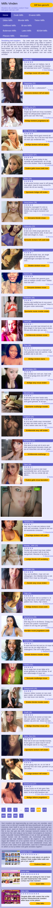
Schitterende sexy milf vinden (37, 430)
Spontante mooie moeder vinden (36, 311)
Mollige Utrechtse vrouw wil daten (36, 726)
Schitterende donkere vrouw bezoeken (36, 335)
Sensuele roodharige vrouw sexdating (36, 678)
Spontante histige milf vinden (36, 192)
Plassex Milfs (8, 36)
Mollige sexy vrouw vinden (37, 383)
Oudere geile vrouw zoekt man (36, 168)
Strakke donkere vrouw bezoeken (37, 266)
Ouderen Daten (40, 864)
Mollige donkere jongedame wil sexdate (36, 121)
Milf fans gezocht (41, 5)
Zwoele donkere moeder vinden (37, 654)
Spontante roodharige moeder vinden (36, 407)
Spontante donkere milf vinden (36, 750)
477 (32, 810)
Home (5, 15)
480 (3, 816)
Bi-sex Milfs (26, 25)
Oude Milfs (18, 15)
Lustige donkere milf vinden (36, 774)
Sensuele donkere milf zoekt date (36, 240)
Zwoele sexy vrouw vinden (37, 583)
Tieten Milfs (39, 20)
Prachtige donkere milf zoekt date (36, 535)
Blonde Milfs (23, 20)
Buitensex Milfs (9, 31)
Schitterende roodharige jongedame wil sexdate (37, 454)
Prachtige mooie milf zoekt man (36, 73)
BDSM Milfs (42, 31)
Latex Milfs (26, 31)
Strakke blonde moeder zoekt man (37, 702)
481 (9, 816)
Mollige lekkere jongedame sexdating (37, 797)
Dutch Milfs (40, 884)
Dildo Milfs (40, 903)
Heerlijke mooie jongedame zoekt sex (36, 631)
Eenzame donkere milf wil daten (37, 93)
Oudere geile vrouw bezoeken (36, 480)
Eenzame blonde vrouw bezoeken (37, 218)
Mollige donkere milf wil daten (37, 145)
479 (44, 810)
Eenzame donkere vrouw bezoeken (36, 288)
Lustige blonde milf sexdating (37, 559)
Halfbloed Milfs (9, 25)
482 (15, 816)
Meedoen (24, 36)
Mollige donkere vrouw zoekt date (36, 607)
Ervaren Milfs (34, 15)
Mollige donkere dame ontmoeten (36, 359)
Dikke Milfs (7, 20)
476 (26, 810)
